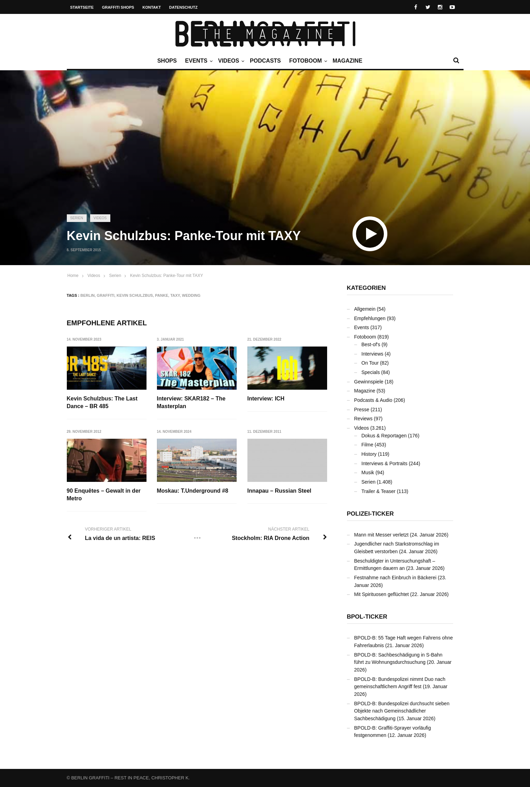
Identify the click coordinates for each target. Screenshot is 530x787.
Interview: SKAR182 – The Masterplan (191, 402)
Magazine (347, 61)
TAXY (175, 295)
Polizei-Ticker (370, 513)
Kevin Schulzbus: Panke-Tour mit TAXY (166, 275)
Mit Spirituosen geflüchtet (381, 594)
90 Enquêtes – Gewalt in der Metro (104, 494)
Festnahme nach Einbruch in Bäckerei (395, 577)
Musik (368, 472)
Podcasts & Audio (373, 400)
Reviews (363, 418)
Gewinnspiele (368, 381)
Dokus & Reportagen (384, 435)
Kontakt (151, 7)
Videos (230, 61)
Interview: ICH (266, 399)
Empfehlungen (370, 318)
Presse (362, 409)
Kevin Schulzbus (135, 295)
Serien (76, 218)
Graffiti (105, 295)
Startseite (82, 7)
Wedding (191, 295)
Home (73, 275)
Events (198, 61)
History (369, 454)
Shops (167, 61)
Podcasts (265, 61)
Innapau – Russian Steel (279, 491)
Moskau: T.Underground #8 (192, 491)
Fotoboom (307, 61)
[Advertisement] (265, 155)
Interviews (372, 354)
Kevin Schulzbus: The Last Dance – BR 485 (102, 402)
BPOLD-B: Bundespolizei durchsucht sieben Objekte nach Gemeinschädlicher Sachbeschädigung (402, 711)
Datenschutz (183, 7)
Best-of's (371, 344)
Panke (161, 295)
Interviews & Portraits (385, 463)
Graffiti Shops (118, 7)
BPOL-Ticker (367, 616)
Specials (371, 372)
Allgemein (364, 309)
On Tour (370, 363)
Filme (367, 444)
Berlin (87, 295)
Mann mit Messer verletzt (381, 535)
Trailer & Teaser (379, 491)
